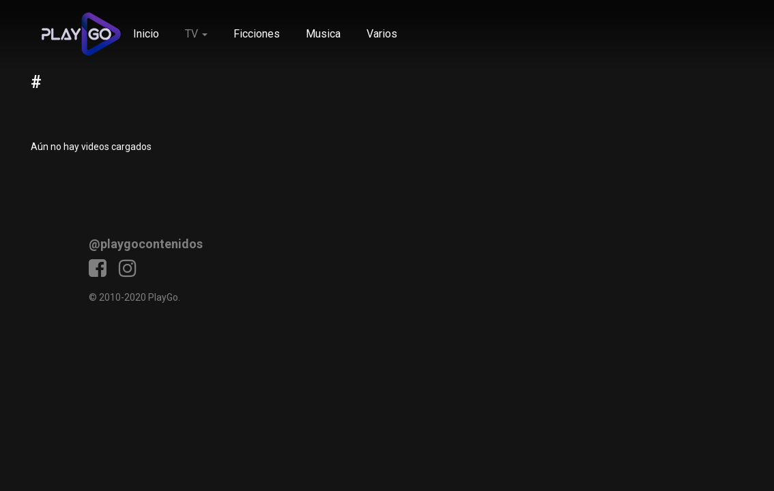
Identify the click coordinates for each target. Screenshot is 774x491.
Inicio (146, 33)
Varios (382, 33)
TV (196, 33)
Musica (323, 33)
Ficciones (256, 33)
